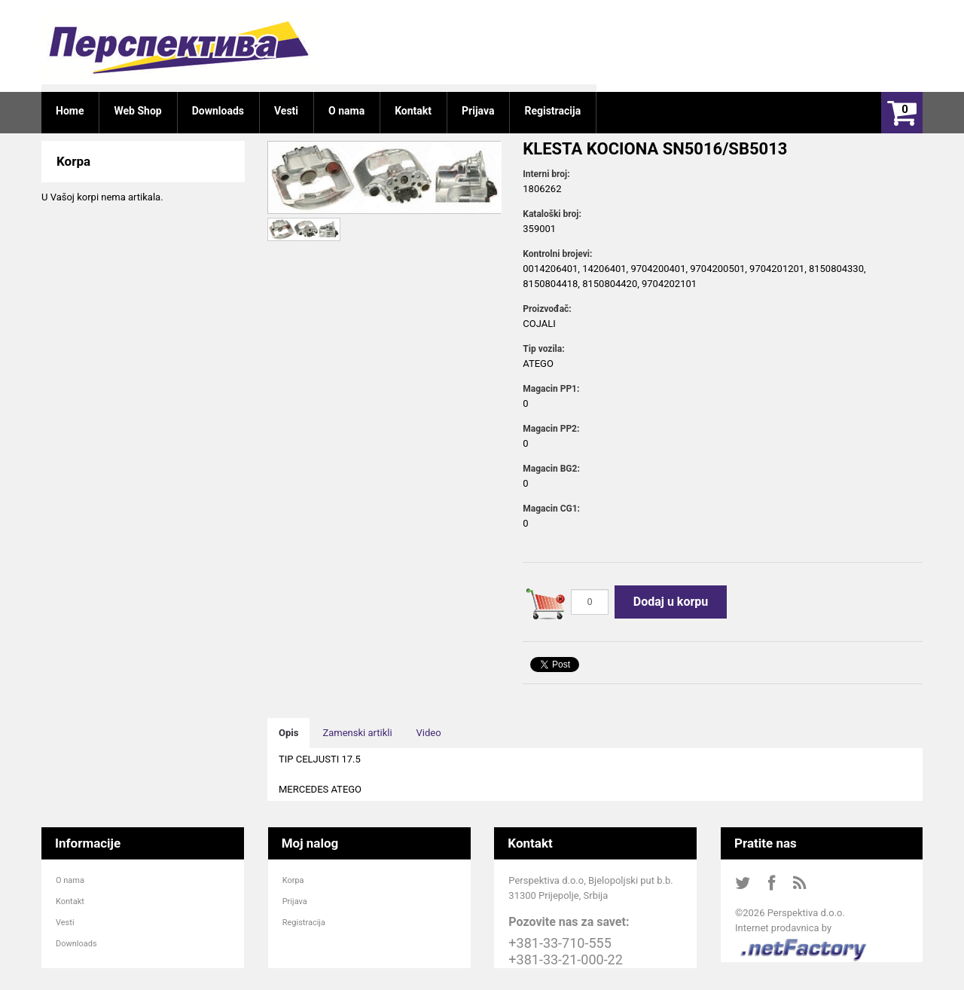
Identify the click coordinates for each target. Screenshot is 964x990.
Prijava (294, 901)
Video (428, 732)
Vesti (65, 922)
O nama (70, 880)
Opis (288, 732)
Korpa (293, 880)
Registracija (303, 922)
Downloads (76, 944)
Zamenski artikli (357, 732)
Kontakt (70, 901)
